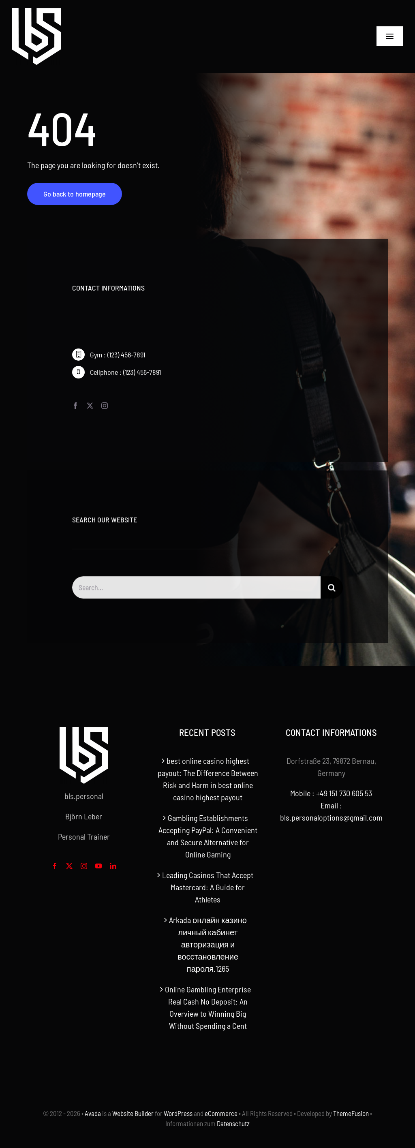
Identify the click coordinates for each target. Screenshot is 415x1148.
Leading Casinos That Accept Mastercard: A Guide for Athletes (207, 887)
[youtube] (98, 866)
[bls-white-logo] (36, 12)
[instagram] (104, 405)
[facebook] (75, 405)
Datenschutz (233, 1123)
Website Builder (133, 1113)
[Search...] (196, 591)
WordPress (178, 1113)
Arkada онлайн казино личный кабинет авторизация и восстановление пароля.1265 (208, 944)
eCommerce (221, 1113)
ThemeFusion (351, 1113)
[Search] (332, 591)
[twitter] (90, 405)
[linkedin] (113, 866)
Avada (93, 1113)
